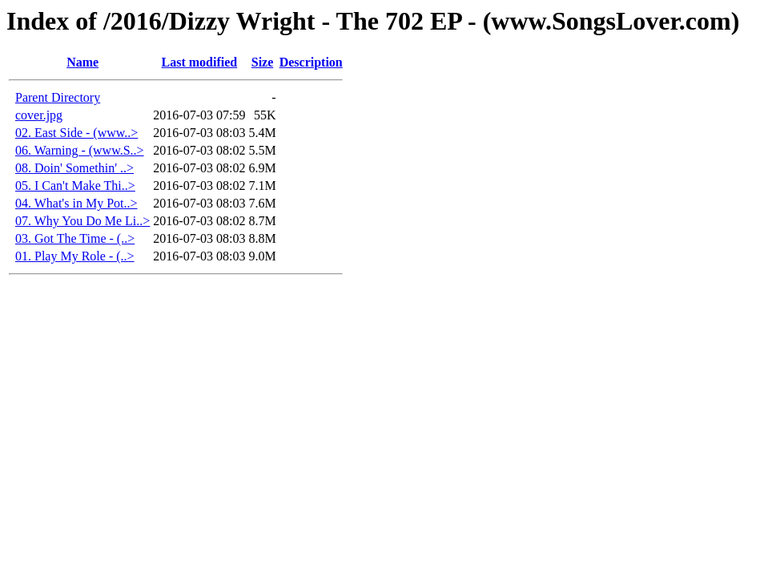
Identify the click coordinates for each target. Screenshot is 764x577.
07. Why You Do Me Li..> (82, 221)
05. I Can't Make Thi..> (75, 185)
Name (82, 62)
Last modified (200, 62)
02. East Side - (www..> (76, 132)
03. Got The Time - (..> (75, 238)
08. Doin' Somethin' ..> (74, 168)
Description (311, 62)
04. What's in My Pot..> (76, 203)
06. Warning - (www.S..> (79, 150)
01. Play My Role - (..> (75, 256)
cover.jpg (38, 115)
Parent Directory (57, 97)
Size (262, 62)
